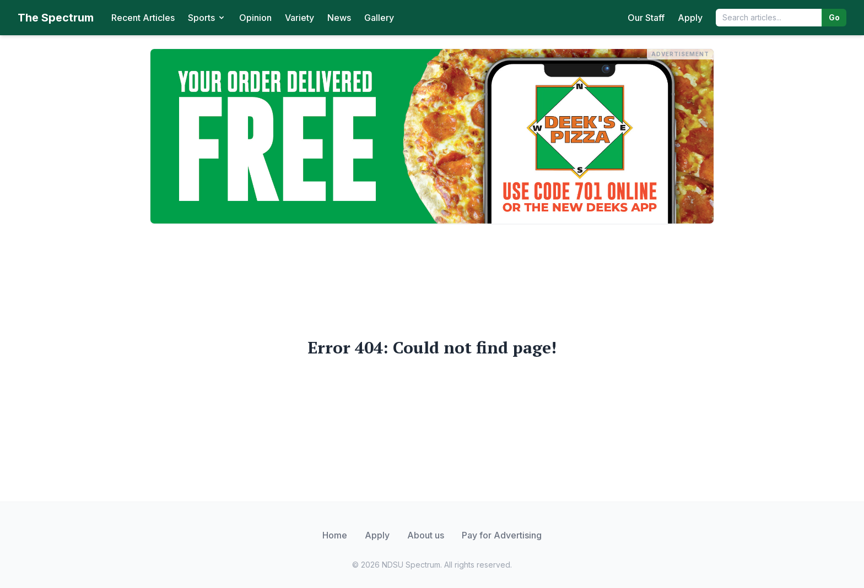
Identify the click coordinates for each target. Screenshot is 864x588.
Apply (690, 17)
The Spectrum (56, 17)
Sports (207, 17)
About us (425, 535)
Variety (299, 17)
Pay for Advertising (502, 535)
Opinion (255, 17)
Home (334, 535)
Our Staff (646, 17)
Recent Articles (143, 17)
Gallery (379, 17)
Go (834, 17)
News (339, 17)
